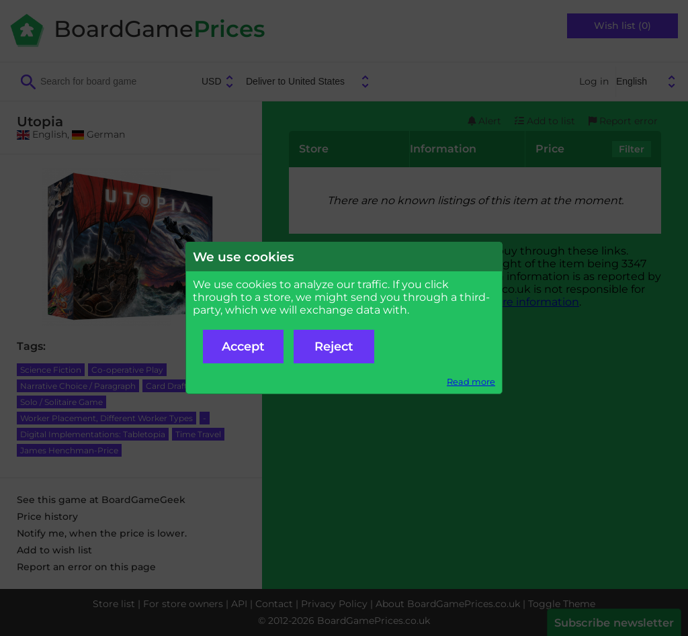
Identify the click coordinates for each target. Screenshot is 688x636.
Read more (471, 382)
